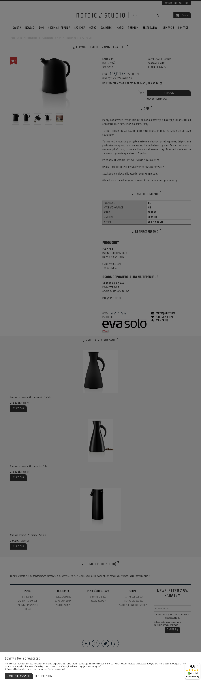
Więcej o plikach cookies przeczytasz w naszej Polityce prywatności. (36, 669)
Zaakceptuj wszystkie (19, 676)
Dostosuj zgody (44, 676)
